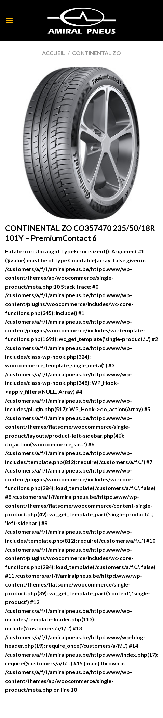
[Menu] (9, 20)
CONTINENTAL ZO (96, 53)
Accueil (53, 53)
